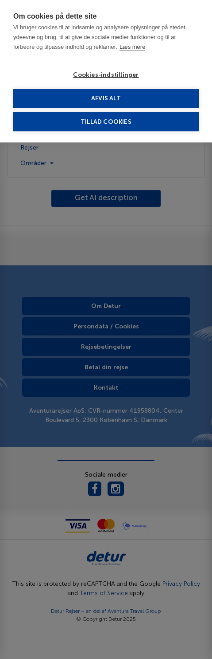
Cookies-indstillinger (106, 75)
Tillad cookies (106, 122)
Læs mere (132, 46)
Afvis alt (106, 98)
